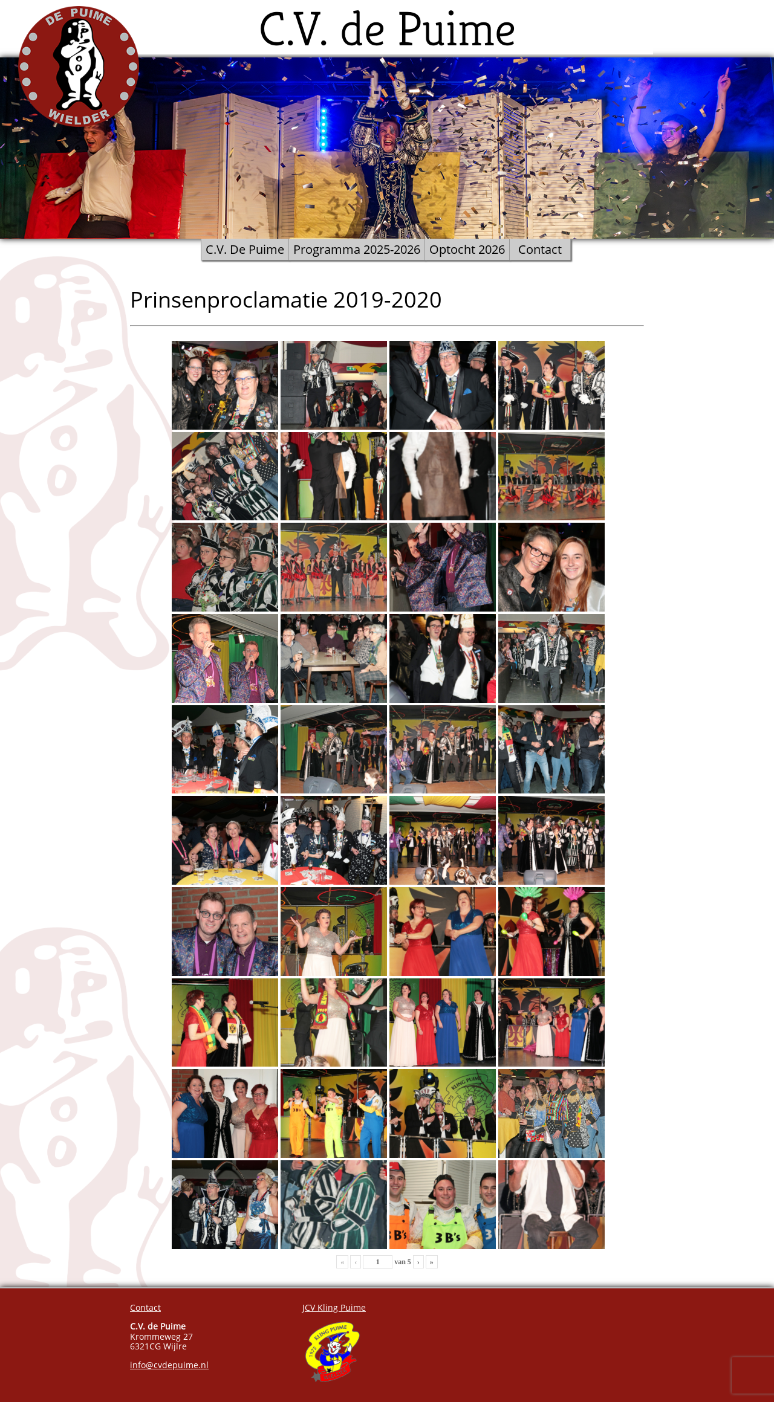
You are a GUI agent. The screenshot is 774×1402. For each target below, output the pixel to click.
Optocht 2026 (467, 249)
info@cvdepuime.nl (169, 1365)
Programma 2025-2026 (356, 249)
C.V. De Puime (245, 249)
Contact (540, 249)
